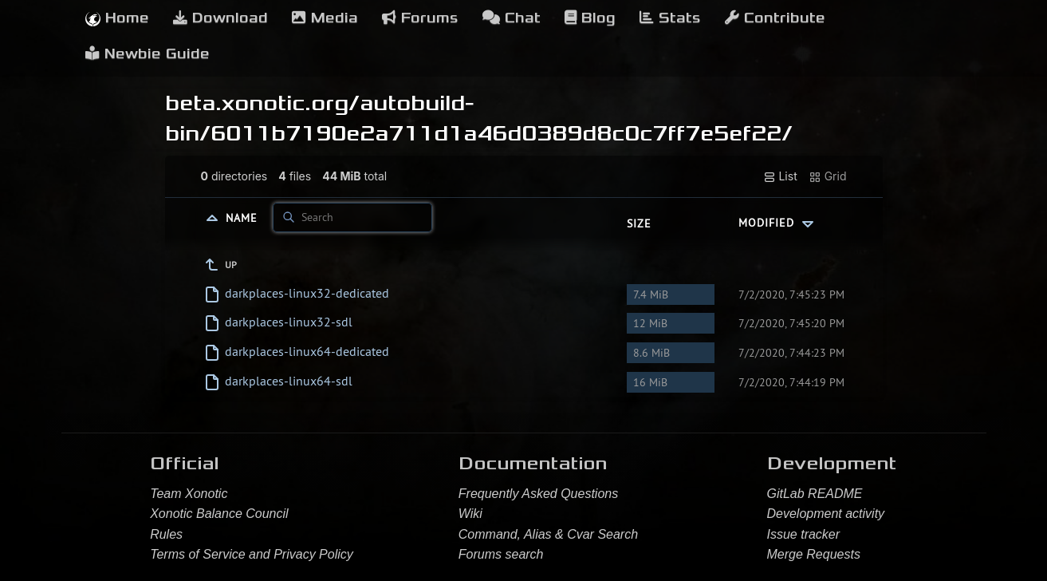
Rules (166, 534)
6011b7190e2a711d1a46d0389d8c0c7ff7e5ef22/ (502, 133)
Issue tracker (803, 534)
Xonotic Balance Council (219, 513)
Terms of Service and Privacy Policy (251, 554)
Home (117, 18)
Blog (590, 18)
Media (325, 18)
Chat (511, 18)
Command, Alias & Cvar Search (548, 534)
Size (639, 223)
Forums (420, 18)
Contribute (775, 18)
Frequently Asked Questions (538, 493)
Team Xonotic (188, 493)
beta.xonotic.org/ (262, 103)
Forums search (501, 554)
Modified (777, 222)
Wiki (470, 513)
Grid (828, 176)
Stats (670, 18)
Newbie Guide (147, 53)
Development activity (826, 513)
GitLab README (815, 493)
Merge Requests (813, 554)
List (780, 176)
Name (244, 217)
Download (220, 18)
